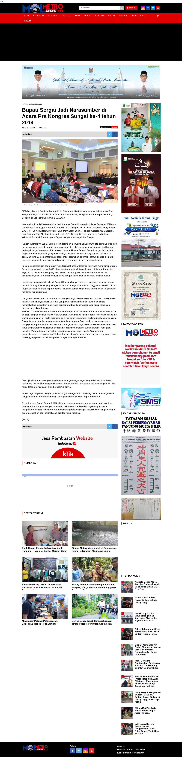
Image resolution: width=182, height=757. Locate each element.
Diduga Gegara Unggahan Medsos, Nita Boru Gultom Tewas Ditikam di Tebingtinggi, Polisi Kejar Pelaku (148, 697)
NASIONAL (53, 16)
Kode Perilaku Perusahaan (130, 753)
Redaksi (121, 750)
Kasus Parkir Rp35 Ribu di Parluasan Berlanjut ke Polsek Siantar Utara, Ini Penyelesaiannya (42, 587)
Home (24, 104)
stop (114, 127)
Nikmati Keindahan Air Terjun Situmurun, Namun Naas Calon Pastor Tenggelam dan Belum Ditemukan (148, 650)
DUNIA (77, 16)
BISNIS (87, 16)
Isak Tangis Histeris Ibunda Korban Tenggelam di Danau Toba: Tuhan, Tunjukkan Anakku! (147, 729)
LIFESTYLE (99, 16)
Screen (131, 7)
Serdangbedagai (35, 104)
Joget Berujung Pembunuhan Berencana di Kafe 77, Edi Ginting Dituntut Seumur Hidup (147, 664)
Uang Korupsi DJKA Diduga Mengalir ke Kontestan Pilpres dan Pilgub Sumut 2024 (146, 617)
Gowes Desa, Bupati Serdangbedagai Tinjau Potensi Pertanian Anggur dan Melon (92, 624)
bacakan (105, 127)
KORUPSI (123, 16)
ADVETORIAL (138, 16)
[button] (157, 14)
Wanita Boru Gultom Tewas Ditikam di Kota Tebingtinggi (146, 600)
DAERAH (66, 16)
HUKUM (27, 21)
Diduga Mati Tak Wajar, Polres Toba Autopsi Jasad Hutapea (146, 710)
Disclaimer (140, 750)
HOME (26, 16)
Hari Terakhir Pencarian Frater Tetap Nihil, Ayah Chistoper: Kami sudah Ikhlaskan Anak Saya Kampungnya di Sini (147, 681)
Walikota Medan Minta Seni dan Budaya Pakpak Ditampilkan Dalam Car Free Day (147, 585)
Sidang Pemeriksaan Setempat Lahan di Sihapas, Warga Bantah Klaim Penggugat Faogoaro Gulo (94, 587)
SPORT (111, 16)
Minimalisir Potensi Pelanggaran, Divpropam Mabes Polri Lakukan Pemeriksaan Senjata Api (40, 624)
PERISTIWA (38, 16)
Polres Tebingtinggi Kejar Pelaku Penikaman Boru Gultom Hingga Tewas (147, 631)
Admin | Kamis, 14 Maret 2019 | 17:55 (34, 128)
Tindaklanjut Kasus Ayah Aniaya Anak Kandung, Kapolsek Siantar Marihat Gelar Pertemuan (44, 551)
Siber (130, 750)
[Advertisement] (91, 43)
